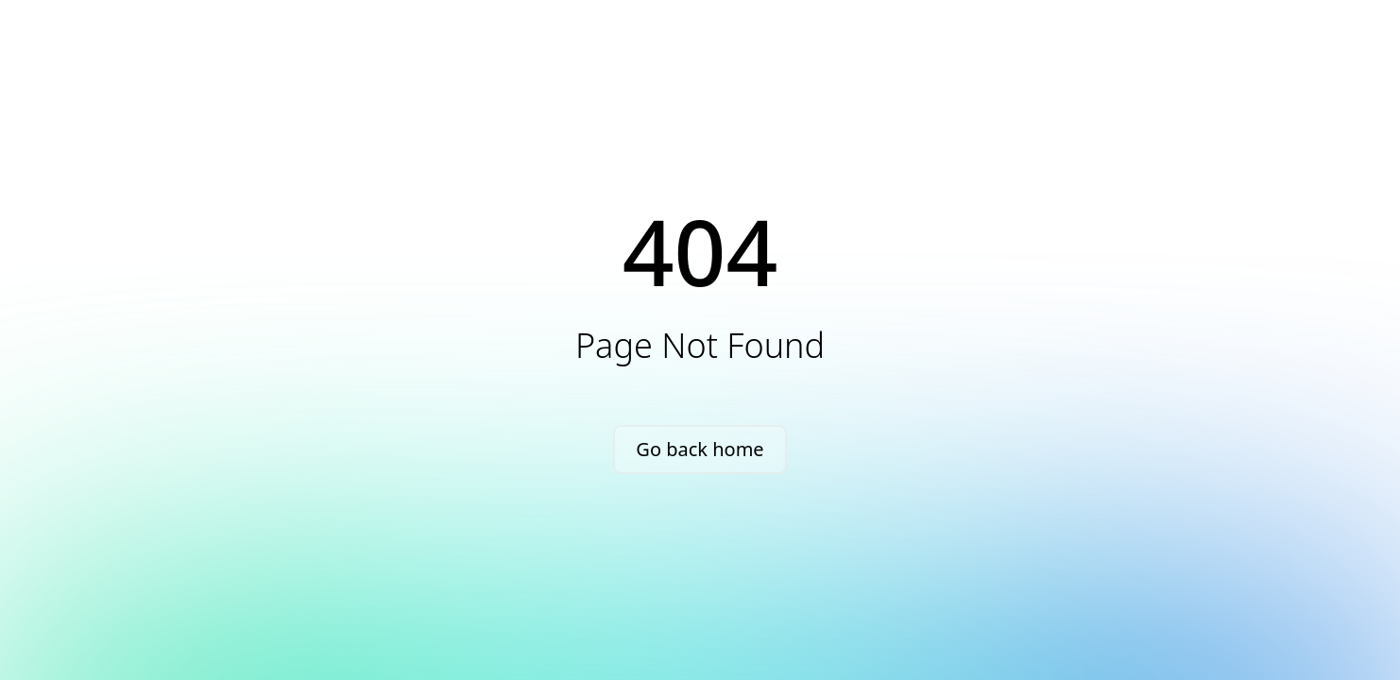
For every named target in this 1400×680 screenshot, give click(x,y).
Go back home (699, 449)
